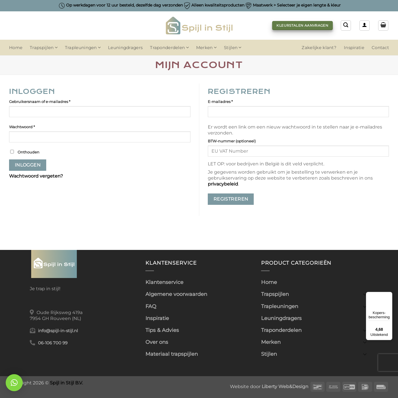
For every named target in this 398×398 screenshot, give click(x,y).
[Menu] (389, 295)
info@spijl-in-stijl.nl (58, 330)
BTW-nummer (232, 141)
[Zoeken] (346, 25)
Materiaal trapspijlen (171, 354)
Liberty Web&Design (285, 386)
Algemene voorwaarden (176, 294)
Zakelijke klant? (319, 47)
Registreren (230, 199)
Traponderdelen (169, 47)
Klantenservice (164, 282)
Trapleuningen (83, 47)
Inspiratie (354, 47)
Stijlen (233, 47)
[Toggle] (364, 294)
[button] (383, 25)
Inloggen (28, 165)
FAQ (150, 306)
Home (15, 47)
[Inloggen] (364, 25)
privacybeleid (223, 184)
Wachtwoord (30, 126)
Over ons (156, 342)
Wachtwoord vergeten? (36, 176)
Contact (380, 47)
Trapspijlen (44, 47)
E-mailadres (228, 101)
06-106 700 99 (52, 343)
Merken (206, 47)
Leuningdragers (125, 47)
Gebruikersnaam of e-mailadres (48, 101)
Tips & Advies (162, 330)
